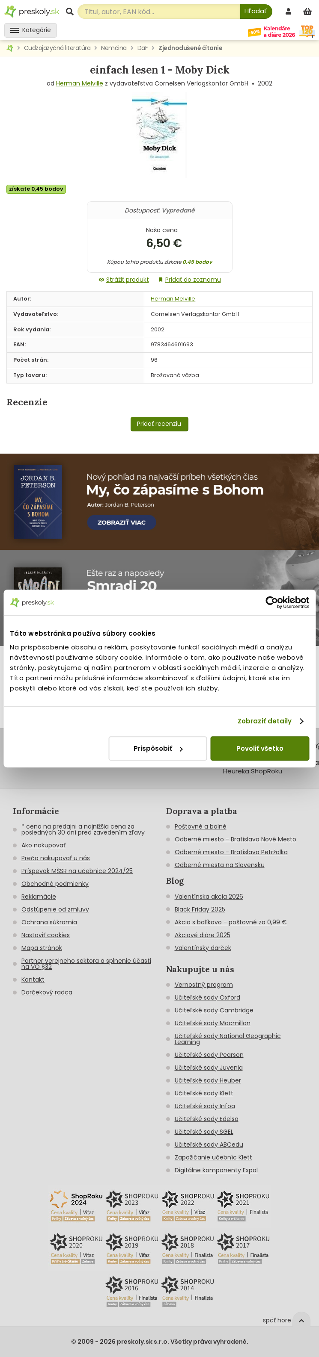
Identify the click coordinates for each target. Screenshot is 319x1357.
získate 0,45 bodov (36, 188)
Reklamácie (38, 896)
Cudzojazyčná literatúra (57, 48)
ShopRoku (266, 771)
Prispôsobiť (158, 748)
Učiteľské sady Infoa (205, 1106)
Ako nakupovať (43, 845)
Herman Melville (79, 83)
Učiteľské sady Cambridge (214, 1010)
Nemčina (114, 48)
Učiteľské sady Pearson (209, 1054)
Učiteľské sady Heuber (208, 1080)
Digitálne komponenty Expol (216, 1170)
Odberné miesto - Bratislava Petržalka (231, 852)
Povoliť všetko (259, 748)
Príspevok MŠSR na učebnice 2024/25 (77, 871)
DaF (142, 48)
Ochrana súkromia (49, 922)
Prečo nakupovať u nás (55, 858)
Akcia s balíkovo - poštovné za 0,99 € (231, 922)
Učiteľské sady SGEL (204, 1131)
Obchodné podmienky (55, 883)
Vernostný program (204, 984)
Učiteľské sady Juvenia (209, 1067)
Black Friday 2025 (200, 909)
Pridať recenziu (159, 423)
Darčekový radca (46, 992)
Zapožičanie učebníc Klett (213, 1157)
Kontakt (33, 979)
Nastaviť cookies (45, 935)
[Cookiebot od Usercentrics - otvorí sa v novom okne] (271, 602)
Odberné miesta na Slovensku (220, 865)
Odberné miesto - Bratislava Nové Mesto (235, 839)
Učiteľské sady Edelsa (207, 1119)
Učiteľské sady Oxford (207, 997)
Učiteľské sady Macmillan (212, 1023)
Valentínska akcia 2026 (209, 896)
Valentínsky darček (203, 948)
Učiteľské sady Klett (204, 1093)
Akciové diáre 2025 (202, 935)
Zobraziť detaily (265, 721)
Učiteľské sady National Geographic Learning (228, 1039)
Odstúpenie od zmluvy (55, 909)
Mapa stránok (41, 948)
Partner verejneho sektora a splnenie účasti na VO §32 (86, 963)
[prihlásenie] (289, 11)
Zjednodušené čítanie (190, 48)
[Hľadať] (256, 11)
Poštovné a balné (201, 826)
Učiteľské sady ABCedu (209, 1144)
